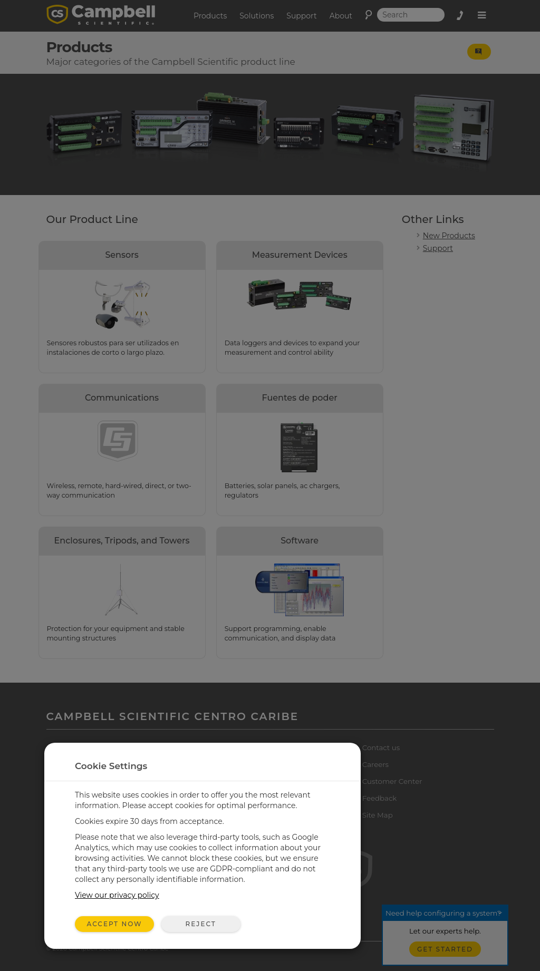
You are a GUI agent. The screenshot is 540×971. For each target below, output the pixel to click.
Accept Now (114, 924)
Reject (200, 924)
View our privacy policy (117, 895)
